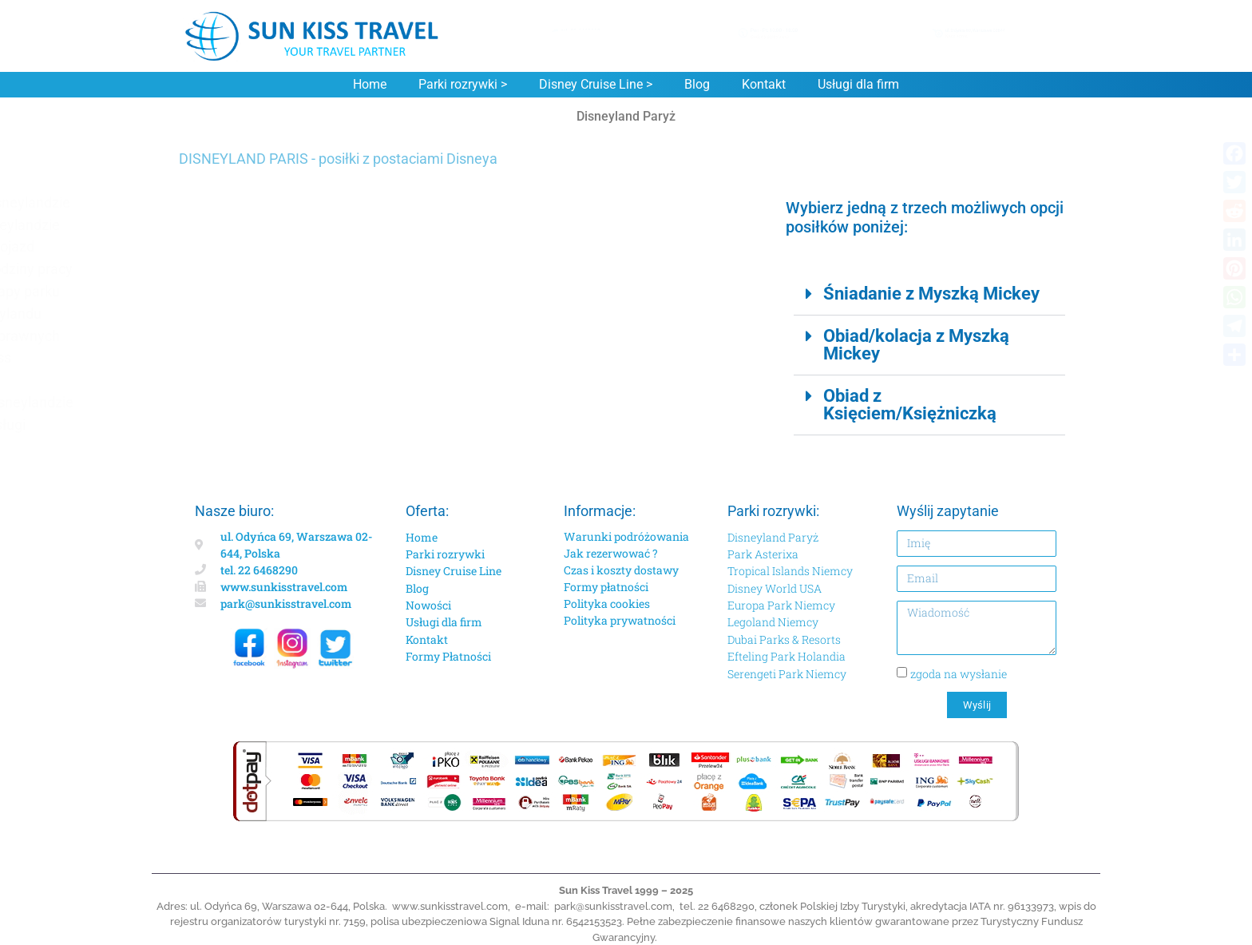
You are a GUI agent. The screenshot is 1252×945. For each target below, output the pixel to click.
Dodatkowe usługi (252, 424)
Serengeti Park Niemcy (786, 673)
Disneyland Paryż (772, 537)
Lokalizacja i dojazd (256, 246)
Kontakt (764, 84)
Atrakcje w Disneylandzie (274, 202)
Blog (697, 84)
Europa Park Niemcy (781, 605)
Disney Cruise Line (453, 570)
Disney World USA (774, 588)
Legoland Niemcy (772, 621)
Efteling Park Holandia (786, 656)
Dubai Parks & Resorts (784, 639)
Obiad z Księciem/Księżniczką (909, 404)
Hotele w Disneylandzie (269, 224)
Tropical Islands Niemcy (790, 570)
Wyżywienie (233, 379)
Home (369, 84)
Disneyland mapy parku (269, 291)
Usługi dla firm (858, 84)
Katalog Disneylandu (260, 313)
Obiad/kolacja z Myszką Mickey (916, 344)
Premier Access (245, 357)
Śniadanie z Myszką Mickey (931, 294)
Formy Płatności (448, 656)
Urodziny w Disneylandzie (276, 402)
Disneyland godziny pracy (275, 268)
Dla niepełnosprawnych (269, 336)
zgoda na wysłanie (958, 673)
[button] (929, 294)
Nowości (428, 605)
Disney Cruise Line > (595, 84)
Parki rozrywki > (462, 84)
